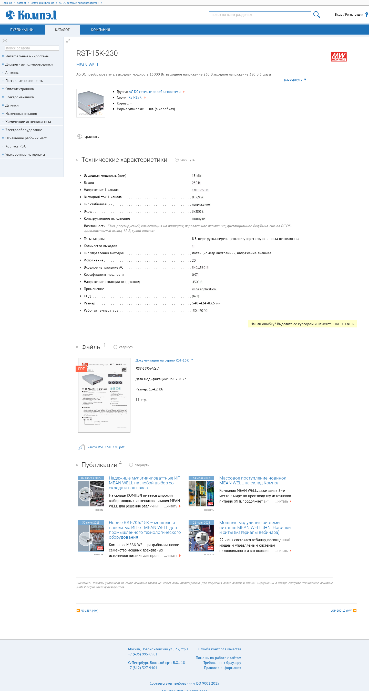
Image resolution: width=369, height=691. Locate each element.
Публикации (22, 29)
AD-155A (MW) (89, 610)
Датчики (12, 105)
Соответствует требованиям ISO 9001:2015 (184, 683)
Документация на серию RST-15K (164, 360)
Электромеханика (19, 97)
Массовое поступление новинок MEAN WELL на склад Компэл (252, 480)
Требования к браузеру (222, 662)
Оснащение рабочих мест (26, 138)
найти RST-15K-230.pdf (105, 447)
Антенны (12, 72)
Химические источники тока (28, 121)
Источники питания (21, 113)
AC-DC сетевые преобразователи (157, 91)
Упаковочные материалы (25, 154)
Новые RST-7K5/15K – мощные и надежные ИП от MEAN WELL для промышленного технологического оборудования (145, 530)
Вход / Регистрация (349, 14)
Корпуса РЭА (15, 146)
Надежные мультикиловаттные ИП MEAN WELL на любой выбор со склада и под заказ (144, 483)
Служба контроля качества (219, 649)
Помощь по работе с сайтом (218, 657)
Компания (100, 29)
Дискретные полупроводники (29, 64)
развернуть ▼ (295, 79)
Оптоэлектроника (19, 89)
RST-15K (137, 97)
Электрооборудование (23, 129)
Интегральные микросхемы (27, 56)
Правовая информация (222, 667)
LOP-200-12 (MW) (341, 610)
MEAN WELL (87, 65)
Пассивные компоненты (24, 80)
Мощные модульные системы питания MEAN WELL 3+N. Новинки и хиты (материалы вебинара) (255, 527)
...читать (173, 506)
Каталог (62, 29)
